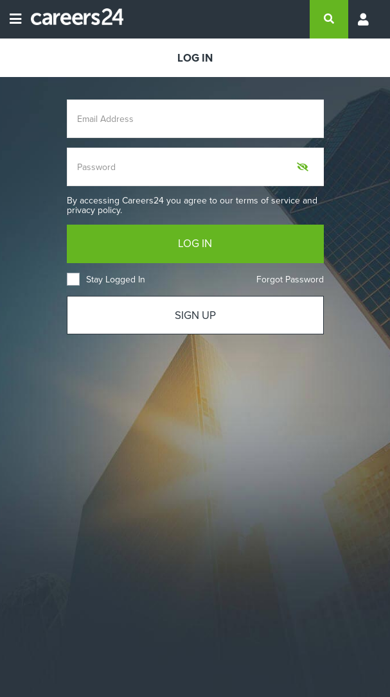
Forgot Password (290, 279)
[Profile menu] (364, 19)
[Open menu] (15, 19)
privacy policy (93, 210)
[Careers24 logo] (72, 19)
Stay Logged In (106, 279)
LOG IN (195, 244)
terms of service (268, 200)
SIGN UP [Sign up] (195, 315)
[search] (329, 19)
